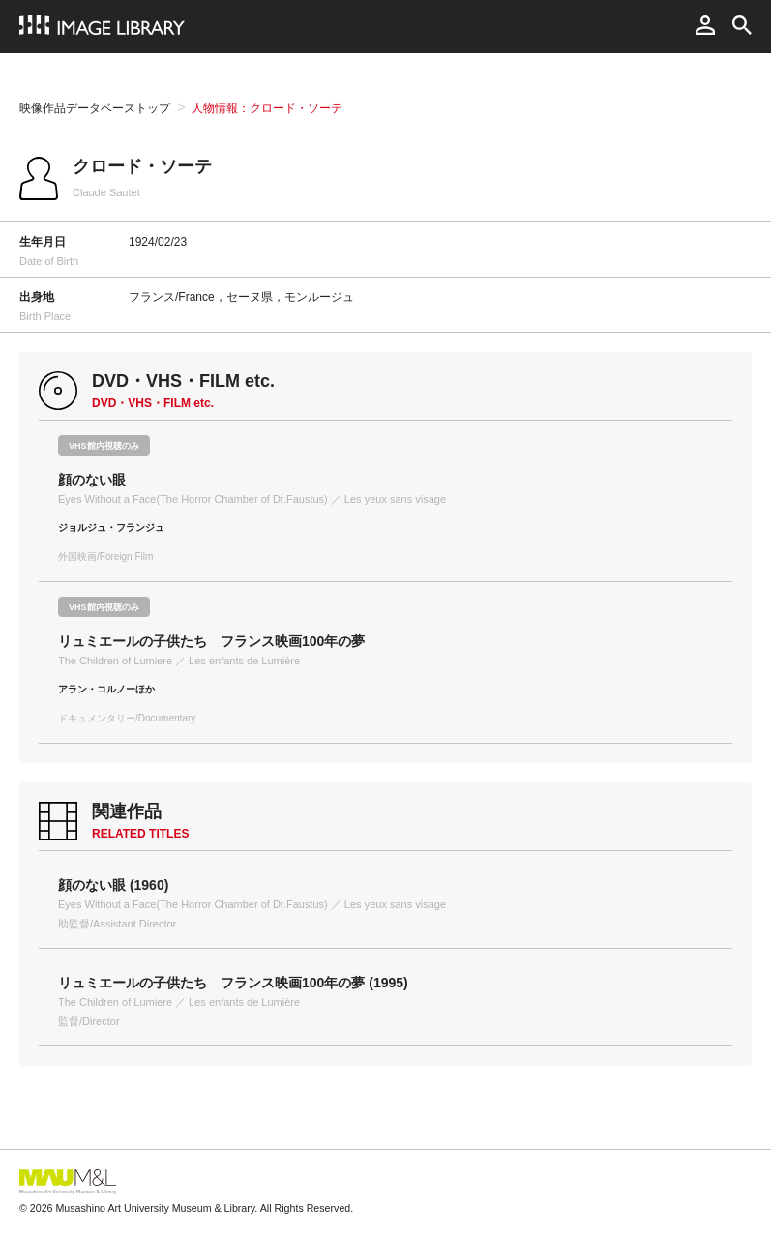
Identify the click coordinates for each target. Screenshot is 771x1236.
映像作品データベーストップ (94, 108)
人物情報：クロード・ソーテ (267, 108)
